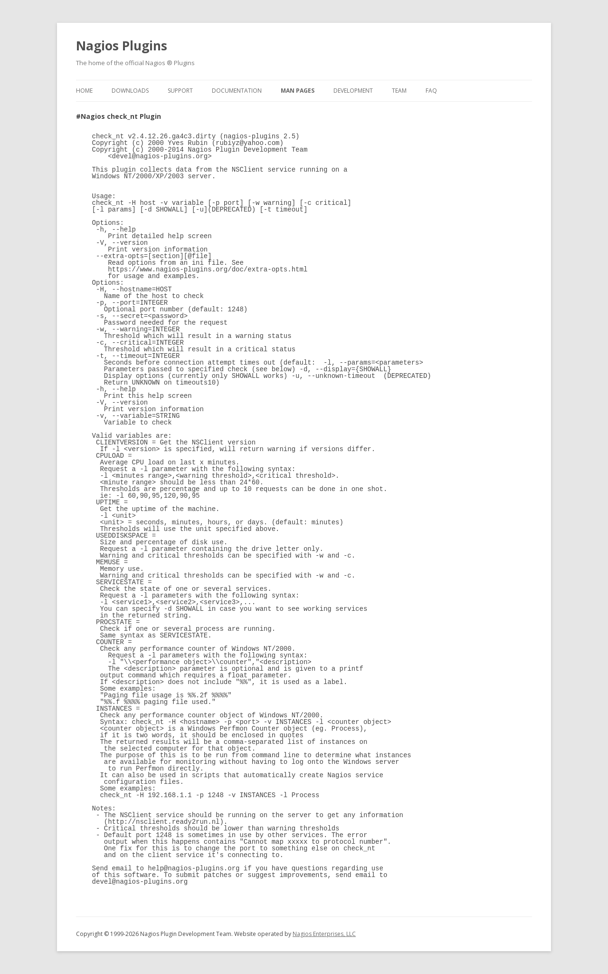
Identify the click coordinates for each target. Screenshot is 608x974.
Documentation (237, 91)
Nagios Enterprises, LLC (324, 934)
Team (399, 91)
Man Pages (297, 91)
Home (84, 91)
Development (353, 91)
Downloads (130, 91)
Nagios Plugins (121, 45)
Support (180, 91)
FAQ (431, 91)
